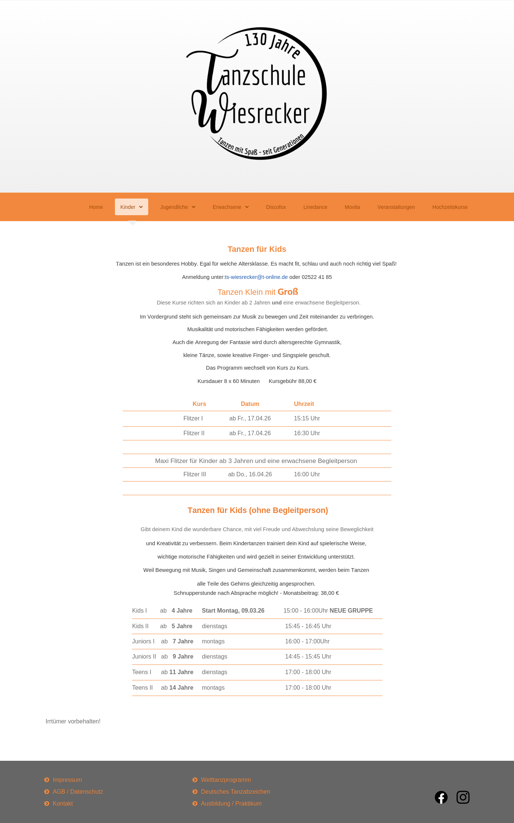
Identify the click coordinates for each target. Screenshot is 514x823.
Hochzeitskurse (450, 207)
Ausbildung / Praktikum (231, 803)
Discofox (276, 207)
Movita (352, 207)
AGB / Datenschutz (78, 792)
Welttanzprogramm (226, 780)
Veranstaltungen (396, 207)
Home (96, 207)
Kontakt (63, 803)
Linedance (316, 207)
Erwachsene (227, 207)
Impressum (67, 780)
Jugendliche (174, 207)
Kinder (127, 207)
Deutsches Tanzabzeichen (236, 792)
